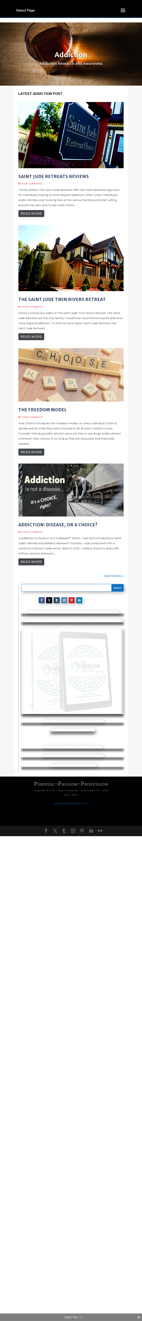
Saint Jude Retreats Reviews (53, 176)
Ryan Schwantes (32, 183)
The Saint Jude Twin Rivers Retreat (62, 299)
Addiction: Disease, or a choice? (58, 524)
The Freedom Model (42, 409)
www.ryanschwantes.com (71, 1259)
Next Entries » (114, 576)
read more (31, 213)
